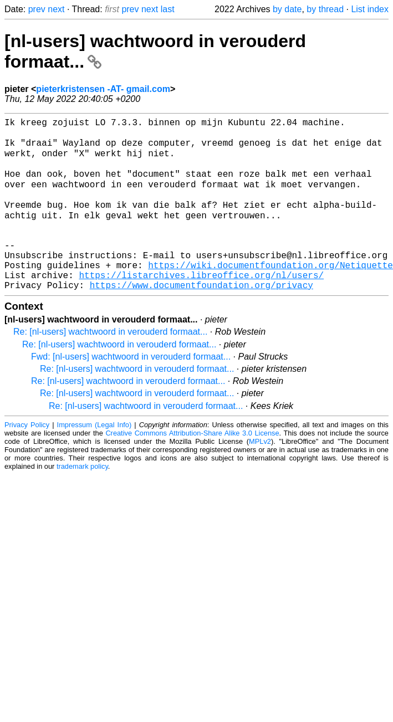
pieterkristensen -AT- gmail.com (103, 89)
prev (36, 9)
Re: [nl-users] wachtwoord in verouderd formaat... (110, 366)
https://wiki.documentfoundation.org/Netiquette (270, 295)
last (168, 9)
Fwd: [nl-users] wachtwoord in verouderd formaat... (131, 391)
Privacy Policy (26, 459)
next (56, 9)
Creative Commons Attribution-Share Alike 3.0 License (192, 467)
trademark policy (82, 500)
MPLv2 (260, 476)
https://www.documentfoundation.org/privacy (201, 319)
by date (287, 9)
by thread (325, 9)
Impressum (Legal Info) (94, 459)
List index (370, 9)
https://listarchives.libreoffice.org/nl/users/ (201, 307)
